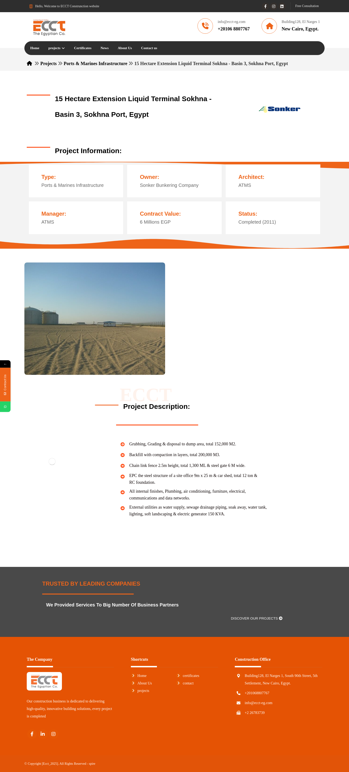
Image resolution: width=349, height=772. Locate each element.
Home (139, 676)
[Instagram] (273, 6)
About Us (141, 683)
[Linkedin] (282, 6)
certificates (187, 676)
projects (140, 691)
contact (184, 683)
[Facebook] (265, 6)
